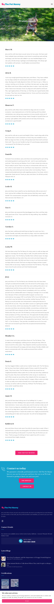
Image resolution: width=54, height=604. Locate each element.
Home (21, 27)
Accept (27, 601)
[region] (27, 597)
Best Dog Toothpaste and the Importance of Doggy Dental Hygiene (29, 557)
